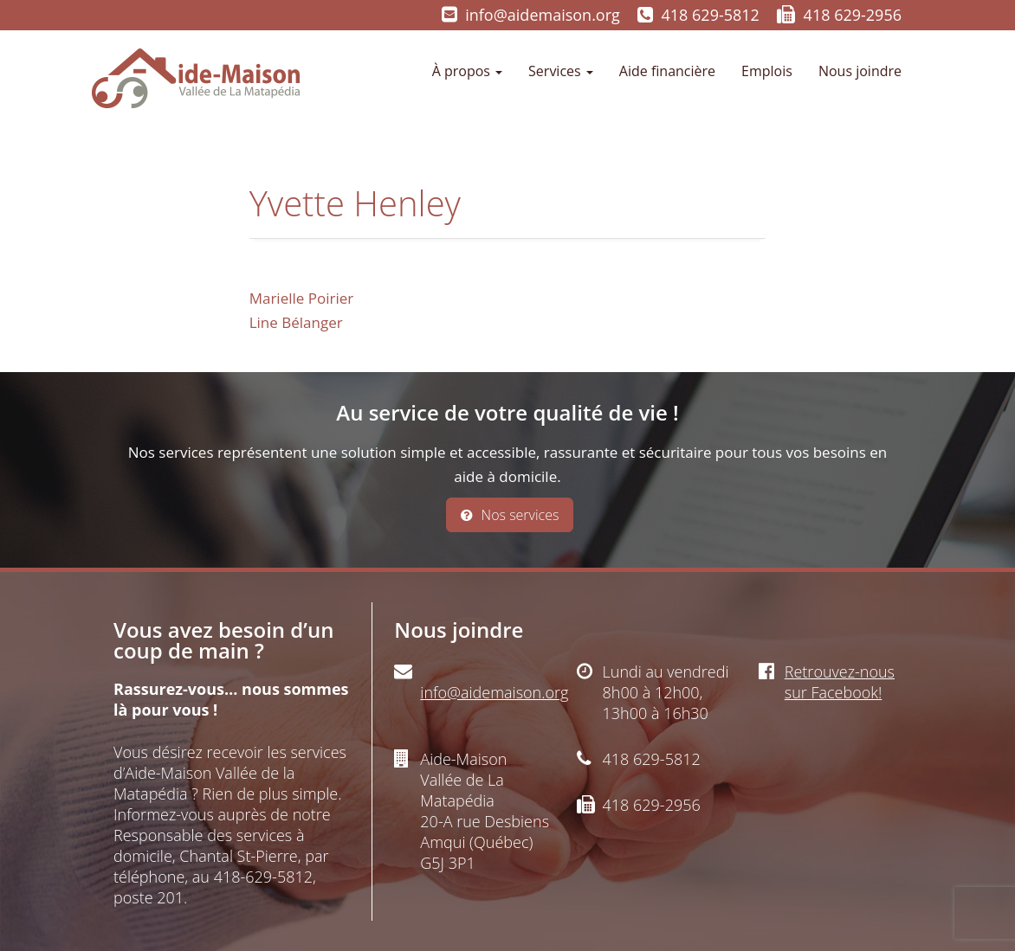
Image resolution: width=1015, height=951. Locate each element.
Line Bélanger (296, 322)
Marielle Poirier (301, 298)
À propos (467, 70)
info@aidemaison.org (542, 14)
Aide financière (667, 70)
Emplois (766, 70)
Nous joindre (860, 70)
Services (560, 70)
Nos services (510, 514)
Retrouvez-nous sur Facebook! (840, 682)
